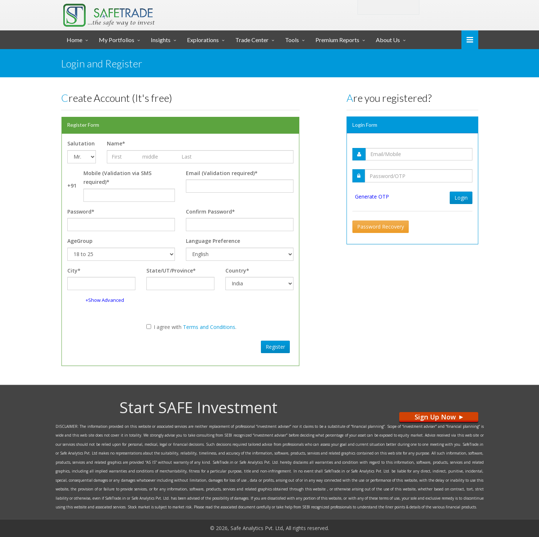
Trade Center (252, 39)
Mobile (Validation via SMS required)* (117, 178)
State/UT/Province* (171, 270)
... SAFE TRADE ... (131, 12)
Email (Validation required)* (222, 173)
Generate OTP (372, 196)
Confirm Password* (210, 211)
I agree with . (191, 326)
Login (442, 6)
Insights (161, 39)
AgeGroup (80, 240)
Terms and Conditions (209, 326)
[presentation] (119, 346)
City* (74, 270)
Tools (292, 39)
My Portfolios (116, 39)
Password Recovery (380, 226)
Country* (237, 270)
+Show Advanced (105, 300)
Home (74, 39)
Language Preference (213, 240)
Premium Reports (337, 39)
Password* (80, 211)
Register (275, 346)
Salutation (81, 143)
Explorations (203, 39)
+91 (71, 185)
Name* (116, 143)
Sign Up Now (439, 417)
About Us (388, 39)
